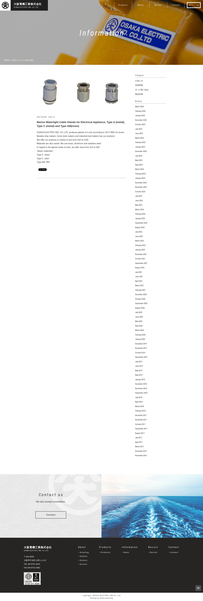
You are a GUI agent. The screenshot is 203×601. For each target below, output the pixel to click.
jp (198, 5)
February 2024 (140, 174)
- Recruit (153, 552)
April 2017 (139, 442)
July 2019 (138, 361)
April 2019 (139, 375)
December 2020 (141, 294)
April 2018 (139, 402)
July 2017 (138, 437)
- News (125, 552)
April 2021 (139, 281)
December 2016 (141, 451)
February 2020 (140, 335)
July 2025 (138, 129)
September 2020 (141, 303)
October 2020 (140, 299)
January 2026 (140, 115)
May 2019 (138, 370)
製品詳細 (139, 94)
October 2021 (140, 259)
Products (105, 547)
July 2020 (138, 312)
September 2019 (141, 357)
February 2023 (140, 214)
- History (82, 560)
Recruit (153, 547)
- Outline (82, 556)
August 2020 (140, 308)
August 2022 (140, 227)
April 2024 (139, 165)
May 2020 (138, 321)
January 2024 (140, 178)
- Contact (173, 552)
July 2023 (138, 196)
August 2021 (140, 267)
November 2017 (141, 420)
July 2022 (138, 232)
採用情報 (139, 85)
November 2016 (141, 455)
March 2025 (139, 138)
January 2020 (140, 339)
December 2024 (141, 151)
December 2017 (141, 415)
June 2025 (139, 133)
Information (130, 547)
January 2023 (140, 218)
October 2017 (140, 424)
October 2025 (140, 124)
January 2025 (140, 147)
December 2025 (141, 120)
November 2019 (141, 348)
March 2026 (139, 106)
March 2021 (139, 285)
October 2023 (140, 191)
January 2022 (140, 250)
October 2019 (140, 353)
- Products (104, 552)
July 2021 (138, 272)
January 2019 (140, 379)
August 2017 (140, 433)
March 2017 (139, 446)
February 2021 (140, 290)
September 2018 (141, 393)
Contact (50, 515)
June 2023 (139, 200)
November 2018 (141, 388)
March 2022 (139, 241)
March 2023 (139, 209)
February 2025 (140, 142)
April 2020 (139, 326)
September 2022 (141, 223)
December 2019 (141, 344)
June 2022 (139, 236)
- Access (82, 564)
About (82, 547)
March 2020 (139, 330)
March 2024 (139, 169)
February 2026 (140, 111)
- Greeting (83, 552)
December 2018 (141, 384)
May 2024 (138, 160)
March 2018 (139, 406)
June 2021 (139, 276)
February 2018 (140, 411)
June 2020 (139, 317)
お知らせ (51, 117)
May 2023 (138, 205)
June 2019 (139, 366)
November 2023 (141, 187)
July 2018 (138, 397)
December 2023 (141, 183)
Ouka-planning (106, 598)
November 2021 (141, 254)
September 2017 (141, 429)
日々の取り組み (142, 90)
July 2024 (138, 156)
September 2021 (141, 263)
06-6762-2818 (34, 564)
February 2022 (140, 245)
